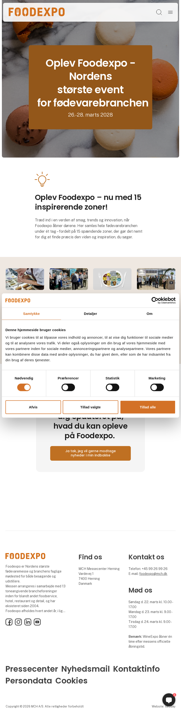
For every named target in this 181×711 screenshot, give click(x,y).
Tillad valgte (90, 407)
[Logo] (37, 12)
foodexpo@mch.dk (153, 574)
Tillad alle (148, 407)
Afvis (33, 407)
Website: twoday (163, 706)
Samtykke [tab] (31, 313)
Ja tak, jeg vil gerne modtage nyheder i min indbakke (90, 453)
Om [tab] (149, 313)
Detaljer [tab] (90, 313)
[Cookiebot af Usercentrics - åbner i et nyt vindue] (155, 300)
